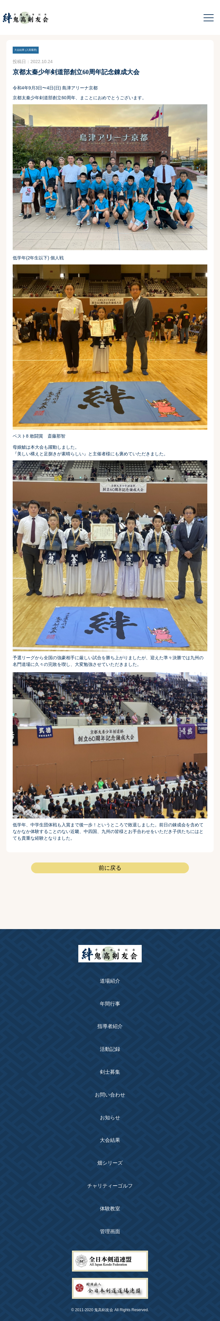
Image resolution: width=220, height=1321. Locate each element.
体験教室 (110, 1208)
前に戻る (110, 868)
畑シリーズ (110, 1163)
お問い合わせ (110, 1094)
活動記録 (110, 1049)
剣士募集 (110, 1072)
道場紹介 (110, 981)
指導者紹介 (110, 1026)
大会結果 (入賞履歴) (25, 50)
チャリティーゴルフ (110, 1185)
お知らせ (110, 1117)
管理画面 (110, 1231)
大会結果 (110, 1140)
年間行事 (110, 1003)
